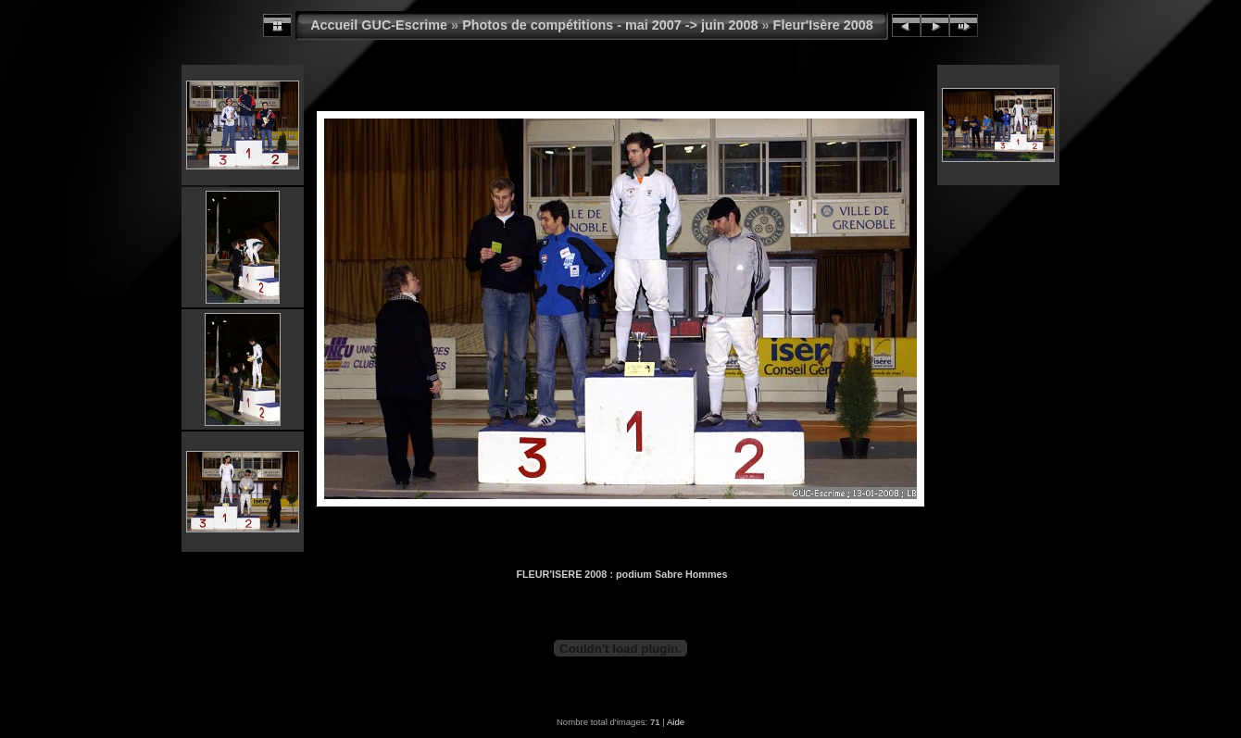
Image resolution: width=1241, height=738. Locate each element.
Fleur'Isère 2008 (823, 25)
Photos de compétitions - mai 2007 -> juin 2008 (610, 25)
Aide (675, 722)
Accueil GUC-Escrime (378, 25)
